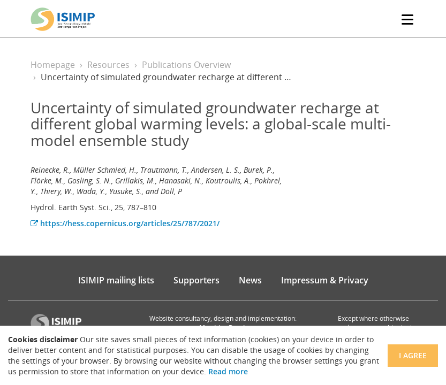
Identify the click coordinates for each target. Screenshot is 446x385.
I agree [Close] (413, 355)
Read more (228, 371)
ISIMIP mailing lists (116, 280)
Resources (108, 65)
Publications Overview (186, 65)
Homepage (53, 65)
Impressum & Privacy (324, 280)
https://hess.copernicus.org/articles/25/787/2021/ (125, 223)
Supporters (196, 280)
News (250, 280)
